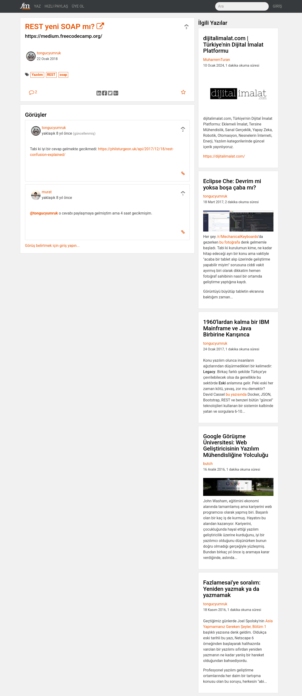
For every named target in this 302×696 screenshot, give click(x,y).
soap (63, 75)
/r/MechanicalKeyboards (237, 236)
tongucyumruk (49, 53)
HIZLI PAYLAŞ (56, 6)
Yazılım (37, 75)
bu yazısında (236, 394)
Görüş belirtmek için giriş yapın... (52, 245)
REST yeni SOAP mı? (64, 26)
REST (51, 75)
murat (47, 192)
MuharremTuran (216, 59)
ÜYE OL (78, 6)
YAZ (37, 6)
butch (208, 463)
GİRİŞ (277, 6)
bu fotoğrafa (229, 242)
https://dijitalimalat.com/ (224, 156)
